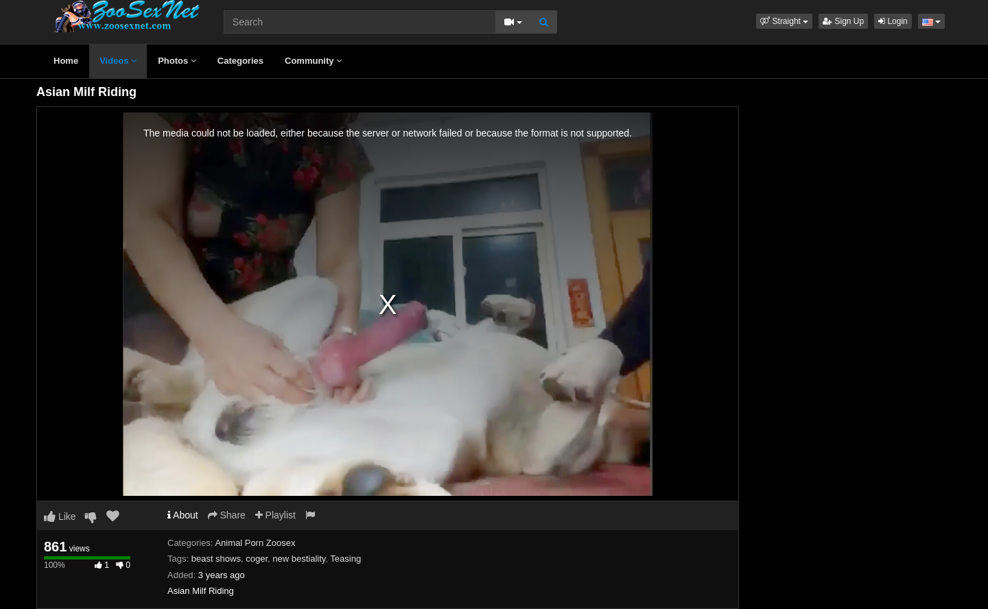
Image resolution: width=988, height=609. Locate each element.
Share (227, 515)
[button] (784, 21)
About (182, 515)
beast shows (216, 558)
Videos (118, 61)
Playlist (275, 515)
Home (66, 61)
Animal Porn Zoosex (255, 543)
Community (313, 61)
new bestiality (298, 558)
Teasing (345, 558)
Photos (177, 61)
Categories (240, 61)
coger (257, 558)
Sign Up (843, 21)
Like (60, 516)
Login (893, 21)
